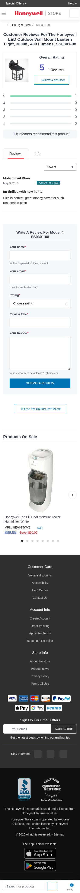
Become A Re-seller (40, 640)
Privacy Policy (40, 676)
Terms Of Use (40, 683)
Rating (15, 295)
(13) (37, 527)
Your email (18, 271)
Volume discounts (40, 575)
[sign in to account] (74, 13)
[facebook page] (38, 754)
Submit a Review (40, 383)
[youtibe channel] (63, 754)
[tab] (15, 154)
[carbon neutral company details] (51, 790)
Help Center (40, 590)
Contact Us (40, 597)
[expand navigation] (3, 13)
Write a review (52, 80)
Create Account (40, 618)
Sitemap (58, 834)
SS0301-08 (43, 25)
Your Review (19, 333)
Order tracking (40, 626)
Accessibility (40, 583)
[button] (72, 495)
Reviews (15, 154)
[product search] (52, 886)
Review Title (19, 314)
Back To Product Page (40, 409)
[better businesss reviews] (24, 790)
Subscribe (64, 728)
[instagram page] (50, 754)
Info (37, 154)
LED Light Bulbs (21, 25)
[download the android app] (40, 865)
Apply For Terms (40, 633)
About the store (40, 661)
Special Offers (13, 3)
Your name (18, 247)
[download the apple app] (40, 853)
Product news (40, 668)
